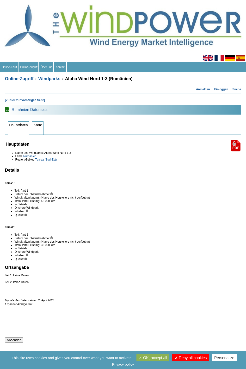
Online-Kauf (9, 67)
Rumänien (30, 156)
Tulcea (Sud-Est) (46, 159)
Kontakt (60, 67)
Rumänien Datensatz (29, 110)
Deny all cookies (191, 358)
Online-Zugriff (28, 67)
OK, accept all (153, 358)
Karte (37, 125)
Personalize (224, 358)
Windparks (49, 78)
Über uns (46, 67)
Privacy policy (123, 364)
